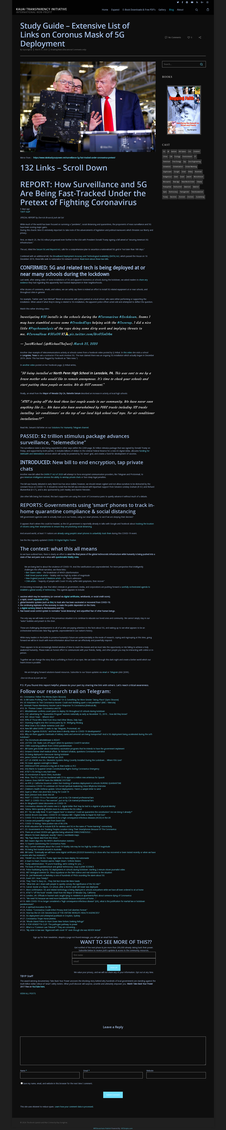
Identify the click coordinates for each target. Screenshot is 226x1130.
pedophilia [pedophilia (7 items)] (167, 187)
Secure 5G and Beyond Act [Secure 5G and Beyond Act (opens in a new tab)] (48, 249)
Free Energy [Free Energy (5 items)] (177, 162)
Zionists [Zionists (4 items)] (190, 197)
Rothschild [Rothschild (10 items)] (178, 187)
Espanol (115, 9)
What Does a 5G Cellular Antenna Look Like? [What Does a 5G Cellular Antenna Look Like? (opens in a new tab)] (44, 725)
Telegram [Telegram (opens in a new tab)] (114, 672)
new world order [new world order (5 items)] (188, 182)
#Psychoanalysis (40, 328)
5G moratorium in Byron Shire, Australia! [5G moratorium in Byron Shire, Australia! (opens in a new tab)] (43, 774)
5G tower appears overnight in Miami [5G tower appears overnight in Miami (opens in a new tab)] (41, 763)
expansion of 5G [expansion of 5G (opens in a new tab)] (40, 599)
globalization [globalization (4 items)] (178, 167)
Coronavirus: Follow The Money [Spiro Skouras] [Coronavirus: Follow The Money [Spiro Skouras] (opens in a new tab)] (45, 697)
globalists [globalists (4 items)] (167, 167)
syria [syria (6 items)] (164, 192)
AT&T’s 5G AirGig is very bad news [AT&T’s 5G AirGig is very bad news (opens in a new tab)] (40, 772)
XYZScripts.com (127, 1128)
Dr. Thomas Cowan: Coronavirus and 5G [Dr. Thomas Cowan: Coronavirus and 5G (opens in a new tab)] (43, 708)
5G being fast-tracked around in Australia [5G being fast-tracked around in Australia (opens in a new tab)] (43, 849)
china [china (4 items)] (165, 157)
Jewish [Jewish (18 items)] (189, 177)
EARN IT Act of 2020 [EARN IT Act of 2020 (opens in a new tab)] (53, 474)
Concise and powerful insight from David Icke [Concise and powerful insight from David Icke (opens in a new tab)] (45, 821)
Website (149, 1071)
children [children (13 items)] (196, 152)
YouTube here (38, 987)
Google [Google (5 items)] (176, 172)
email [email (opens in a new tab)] (104, 672)
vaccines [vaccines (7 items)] (173, 197)
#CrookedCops (80, 323)
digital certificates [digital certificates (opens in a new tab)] (71, 596)
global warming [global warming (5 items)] (191, 167)
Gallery (162, 9)
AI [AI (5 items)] (168, 152)
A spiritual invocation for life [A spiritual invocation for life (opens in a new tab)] (38, 907)
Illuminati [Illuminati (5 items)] (198, 172)
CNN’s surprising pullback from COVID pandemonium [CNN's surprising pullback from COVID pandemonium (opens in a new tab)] (48, 746)
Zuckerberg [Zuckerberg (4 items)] (200, 197)
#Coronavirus (108, 317)
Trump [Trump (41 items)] (165, 197)
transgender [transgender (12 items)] (184, 192)
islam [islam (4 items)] (176, 177)
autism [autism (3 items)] (173, 152)
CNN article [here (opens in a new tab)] (31, 581)
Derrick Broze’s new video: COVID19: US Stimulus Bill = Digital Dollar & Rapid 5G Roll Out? (65, 815)
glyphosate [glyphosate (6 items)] (167, 172)
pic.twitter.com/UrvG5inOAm (91, 334)
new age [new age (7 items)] (176, 182)
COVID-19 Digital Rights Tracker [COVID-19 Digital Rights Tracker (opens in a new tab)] (61, 540)
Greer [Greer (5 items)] (184, 172)
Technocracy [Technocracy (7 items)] (173, 192)
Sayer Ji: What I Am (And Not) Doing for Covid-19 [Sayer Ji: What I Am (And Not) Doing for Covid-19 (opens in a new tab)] (47, 792)
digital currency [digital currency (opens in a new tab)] (28, 608)
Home (105, 9)
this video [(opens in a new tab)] (128, 352)
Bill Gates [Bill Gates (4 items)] (182, 152)
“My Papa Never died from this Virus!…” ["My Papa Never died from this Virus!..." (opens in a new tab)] (42, 838)
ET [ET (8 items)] (195, 157)
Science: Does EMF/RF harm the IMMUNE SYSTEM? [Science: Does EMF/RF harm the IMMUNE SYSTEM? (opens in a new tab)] (48, 780)
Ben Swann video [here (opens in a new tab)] (33, 572)
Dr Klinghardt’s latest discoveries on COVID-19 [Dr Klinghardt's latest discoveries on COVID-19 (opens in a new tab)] (45, 803)
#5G (44, 317)
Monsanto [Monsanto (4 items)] (167, 182)
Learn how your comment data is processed (74, 1107)
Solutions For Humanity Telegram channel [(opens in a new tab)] (70, 427)
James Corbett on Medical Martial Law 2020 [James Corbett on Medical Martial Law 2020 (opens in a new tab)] (44, 757)
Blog (171, 9)
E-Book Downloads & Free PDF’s (139, 9)
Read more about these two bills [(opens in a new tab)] (94, 259)
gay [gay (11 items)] (184, 162)
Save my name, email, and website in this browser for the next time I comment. (58, 1083)
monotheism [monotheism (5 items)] (198, 177)
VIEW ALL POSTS (28, 993)
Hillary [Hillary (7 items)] (190, 172)
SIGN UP (113, 968)
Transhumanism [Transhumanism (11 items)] (197, 192)
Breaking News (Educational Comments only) (68, 50)
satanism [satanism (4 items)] (187, 187)
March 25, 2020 (86, 344)
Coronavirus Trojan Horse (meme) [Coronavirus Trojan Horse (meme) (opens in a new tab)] (41, 918)
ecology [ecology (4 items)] (177, 157)
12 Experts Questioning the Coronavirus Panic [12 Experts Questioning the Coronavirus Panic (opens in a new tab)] (45, 844)
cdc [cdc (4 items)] (189, 152)
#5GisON (54, 334)
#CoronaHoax (37, 334)
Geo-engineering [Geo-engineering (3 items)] (194, 162)
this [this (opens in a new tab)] (51, 602)
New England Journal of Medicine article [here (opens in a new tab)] (43, 578)
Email (86, 1071)
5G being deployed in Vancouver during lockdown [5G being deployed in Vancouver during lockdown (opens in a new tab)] (47, 754)
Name (23, 1071)
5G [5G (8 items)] (164, 152)
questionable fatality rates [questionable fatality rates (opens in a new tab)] (67, 557)
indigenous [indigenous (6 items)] (167, 177)
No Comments (173, 37)
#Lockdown (127, 317)
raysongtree (27, 50)
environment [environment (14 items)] (187, 157)
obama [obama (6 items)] (199, 182)
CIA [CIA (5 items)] (171, 157)
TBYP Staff (25, 212)
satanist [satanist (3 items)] (196, 187)
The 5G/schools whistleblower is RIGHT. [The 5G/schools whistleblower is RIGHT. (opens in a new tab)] (42, 740)
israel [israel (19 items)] (182, 177)
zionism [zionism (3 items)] (182, 197)
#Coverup (124, 323)
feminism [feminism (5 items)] (166, 162)
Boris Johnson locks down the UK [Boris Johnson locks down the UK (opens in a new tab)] (39, 795)
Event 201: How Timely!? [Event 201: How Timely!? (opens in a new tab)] (37, 878)
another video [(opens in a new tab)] (29, 365)
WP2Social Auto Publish (102, 1128)
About (180, 9)
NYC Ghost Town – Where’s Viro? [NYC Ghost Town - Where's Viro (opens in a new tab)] (39, 717)
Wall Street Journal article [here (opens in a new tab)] (37, 575)
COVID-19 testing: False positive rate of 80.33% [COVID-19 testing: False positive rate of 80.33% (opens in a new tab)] (46, 823)
